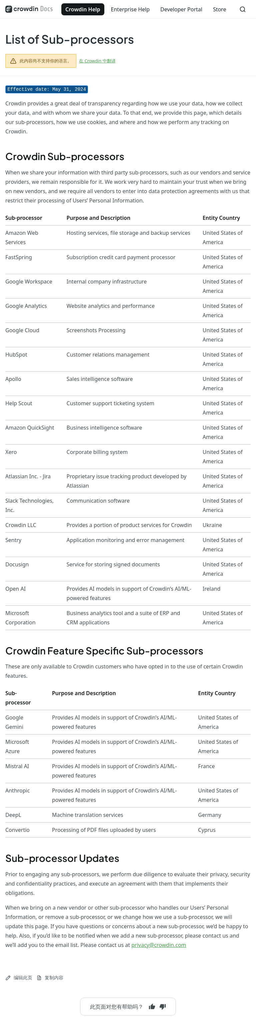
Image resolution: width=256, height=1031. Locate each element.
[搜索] (242, 9)
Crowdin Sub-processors (64, 156)
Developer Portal (181, 9)
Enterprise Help (130, 9)
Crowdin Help (82, 9)
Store (219, 9)
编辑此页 (18, 977)
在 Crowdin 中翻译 (97, 61)
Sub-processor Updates (62, 858)
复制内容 (49, 977)
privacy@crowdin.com (158, 945)
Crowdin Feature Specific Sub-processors (104, 650)
